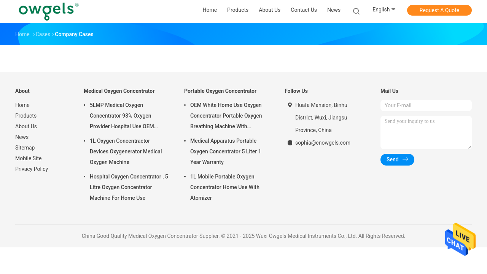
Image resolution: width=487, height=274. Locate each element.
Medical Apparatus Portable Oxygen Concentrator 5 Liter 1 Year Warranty (225, 151)
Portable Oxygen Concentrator (220, 91)
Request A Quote (439, 10)
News (22, 137)
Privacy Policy (31, 169)
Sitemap (25, 148)
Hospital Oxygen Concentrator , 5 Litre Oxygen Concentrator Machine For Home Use (129, 187)
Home (22, 105)
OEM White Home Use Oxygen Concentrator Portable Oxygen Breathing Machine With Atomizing (226, 117)
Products (26, 116)
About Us (26, 126)
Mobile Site (28, 158)
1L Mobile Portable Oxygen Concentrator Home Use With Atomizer (224, 187)
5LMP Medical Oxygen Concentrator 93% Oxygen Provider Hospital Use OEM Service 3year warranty (122, 117)
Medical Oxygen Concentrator (119, 91)
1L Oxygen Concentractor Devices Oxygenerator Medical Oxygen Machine (126, 151)
